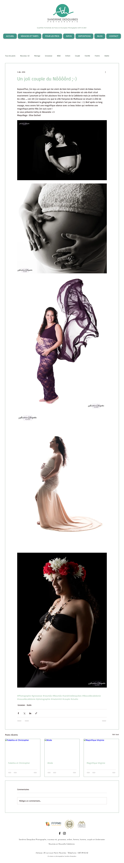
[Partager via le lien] (36, 713)
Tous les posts (10, 56)
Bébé (59, 56)
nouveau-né (52, 839)
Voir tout (115, 734)
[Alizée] (62, 749)
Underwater (100, 839)
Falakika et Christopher (19, 763)
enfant (69, 839)
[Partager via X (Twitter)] (24, 713)
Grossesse (48, 56)
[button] (29, 36)
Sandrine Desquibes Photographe (32, 839)
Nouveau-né (24, 56)
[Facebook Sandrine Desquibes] (60, 833)
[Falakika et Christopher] (22, 749)
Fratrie (97, 56)
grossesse (62, 839)
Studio (29, 705)
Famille (87, 56)
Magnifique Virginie (96, 763)
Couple (77, 56)
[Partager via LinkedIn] (30, 713)
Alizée (50, 763)
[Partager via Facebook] (18, 713)
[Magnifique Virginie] (101, 749)
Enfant (67, 56)
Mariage (37, 56)
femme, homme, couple (83, 839)
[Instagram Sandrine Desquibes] (64, 833)
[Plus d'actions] (105, 71)
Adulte (107, 56)
